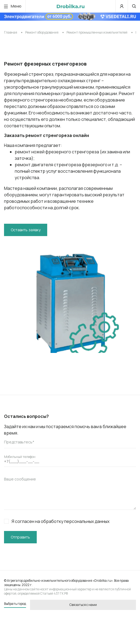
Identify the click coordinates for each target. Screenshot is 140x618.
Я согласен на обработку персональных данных (56, 521)
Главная (10, 32)
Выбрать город (15, 604)
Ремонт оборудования (41, 32)
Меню (12, 6)
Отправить (20, 537)
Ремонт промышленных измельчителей (97, 32)
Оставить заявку (25, 229)
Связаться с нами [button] (83, 604)
